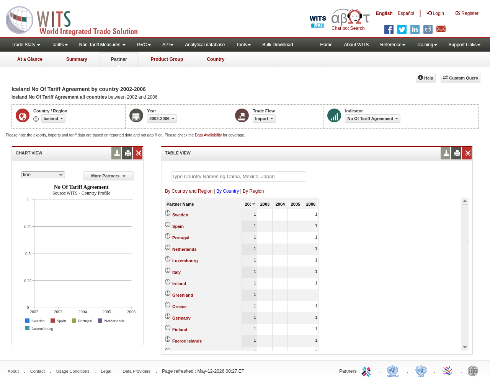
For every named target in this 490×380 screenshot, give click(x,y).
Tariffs (60, 44)
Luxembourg (185, 260)
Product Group (167, 59)
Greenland (182, 295)
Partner (119, 59)
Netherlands (184, 249)
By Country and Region (188, 191)
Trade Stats (25, 44)
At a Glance (29, 59)
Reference (392, 44)
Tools (243, 44)
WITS (76, 19)
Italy (176, 272)
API (167, 44)
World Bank (474, 370)
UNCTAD (394, 370)
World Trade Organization (448, 370)
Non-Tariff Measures (102, 44)
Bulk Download (277, 44)
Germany (181, 318)
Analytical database (205, 44)
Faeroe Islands (187, 341)
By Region (253, 191)
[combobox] (43, 174)
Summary (76, 59)
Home (326, 44)
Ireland (179, 283)
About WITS (356, 44)
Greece (179, 306)
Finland (179, 329)
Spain (178, 226)
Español (406, 13)
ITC (367, 370)
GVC (144, 44)
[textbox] (239, 176)
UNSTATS (421, 370)
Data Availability (209, 135)
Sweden (180, 215)
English (384, 13)
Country (215, 59)
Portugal (180, 237)
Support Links (464, 44)
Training (427, 44)
